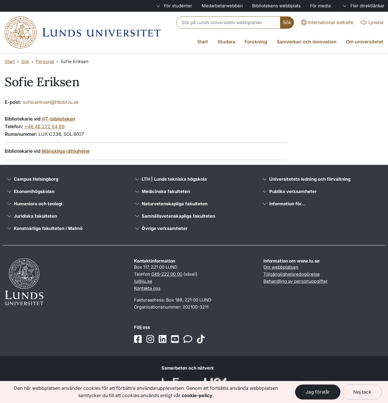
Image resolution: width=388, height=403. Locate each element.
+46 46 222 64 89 (44, 126)
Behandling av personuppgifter (295, 281)
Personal (45, 61)
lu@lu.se (143, 281)
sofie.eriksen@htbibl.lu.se (50, 102)
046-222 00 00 (166, 274)
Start (10, 61)
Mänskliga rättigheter (66, 151)
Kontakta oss (147, 288)
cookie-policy (197, 395)
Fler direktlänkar (362, 6)
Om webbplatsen (280, 267)
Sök (25, 61)
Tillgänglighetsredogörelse (291, 274)
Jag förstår (318, 392)
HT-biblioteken (58, 119)
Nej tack (362, 392)
